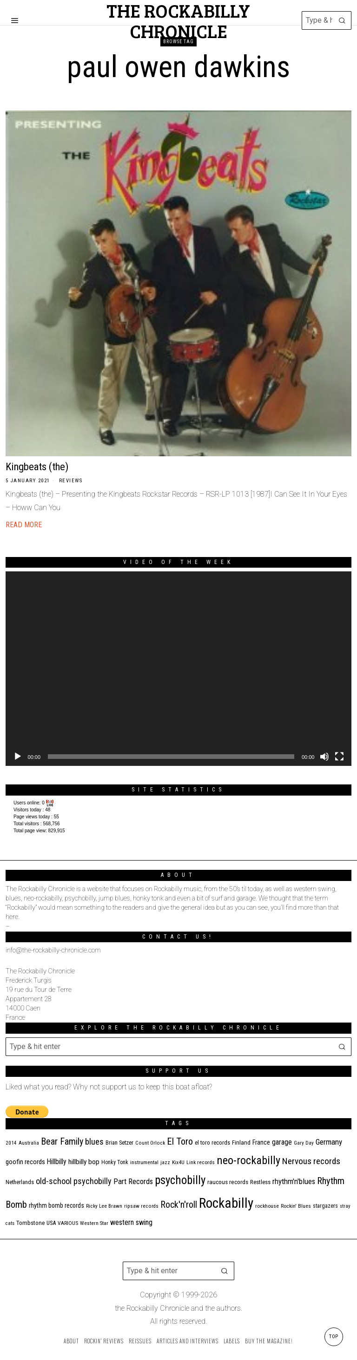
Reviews (71, 481)
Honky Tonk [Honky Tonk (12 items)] (114, 1162)
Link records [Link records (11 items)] (200, 1162)
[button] (342, 20)
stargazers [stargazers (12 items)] (325, 1206)
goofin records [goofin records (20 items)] (25, 1162)
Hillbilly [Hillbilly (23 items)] (56, 1161)
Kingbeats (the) (37, 466)
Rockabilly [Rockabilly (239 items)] (226, 1203)
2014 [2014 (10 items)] (11, 1143)
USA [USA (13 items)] (51, 1222)
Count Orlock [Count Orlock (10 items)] (150, 1143)
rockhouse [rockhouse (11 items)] (267, 1206)
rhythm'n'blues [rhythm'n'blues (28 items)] (293, 1181)
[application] (179, 668)
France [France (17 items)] (261, 1142)
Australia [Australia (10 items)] (29, 1143)
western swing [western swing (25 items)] (131, 1222)
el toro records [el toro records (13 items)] (212, 1142)
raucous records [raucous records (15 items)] (227, 1182)
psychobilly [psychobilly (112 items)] (180, 1180)
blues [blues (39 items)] (94, 1142)
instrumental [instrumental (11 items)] (144, 1162)
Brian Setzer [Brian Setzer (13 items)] (119, 1142)
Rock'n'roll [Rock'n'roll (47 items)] (178, 1204)
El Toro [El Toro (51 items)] (180, 1141)
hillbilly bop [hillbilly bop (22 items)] (83, 1162)
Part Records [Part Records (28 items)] (133, 1181)
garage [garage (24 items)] (282, 1142)
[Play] (17, 756)
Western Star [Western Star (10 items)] (94, 1223)
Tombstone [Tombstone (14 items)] (30, 1222)
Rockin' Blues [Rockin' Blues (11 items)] (296, 1206)
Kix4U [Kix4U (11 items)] (178, 1162)
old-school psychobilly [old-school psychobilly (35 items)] (74, 1181)
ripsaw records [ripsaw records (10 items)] (141, 1206)
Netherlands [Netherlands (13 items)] (20, 1182)
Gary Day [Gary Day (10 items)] (304, 1143)
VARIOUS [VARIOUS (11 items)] (68, 1223)
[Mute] (324, 756)
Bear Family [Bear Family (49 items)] (62, 1141)
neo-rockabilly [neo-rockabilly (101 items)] (248, 1160)
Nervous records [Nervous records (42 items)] (311, 1161)
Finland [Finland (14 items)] (241, 1142)
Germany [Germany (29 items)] (329, 1141)
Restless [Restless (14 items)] (260, 1182)
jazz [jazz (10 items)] (165, 1162)
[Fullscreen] (339, 756)
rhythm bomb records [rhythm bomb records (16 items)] (56, 1205)
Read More (24, 524)
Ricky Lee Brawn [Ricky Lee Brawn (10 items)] (104, 1206)
